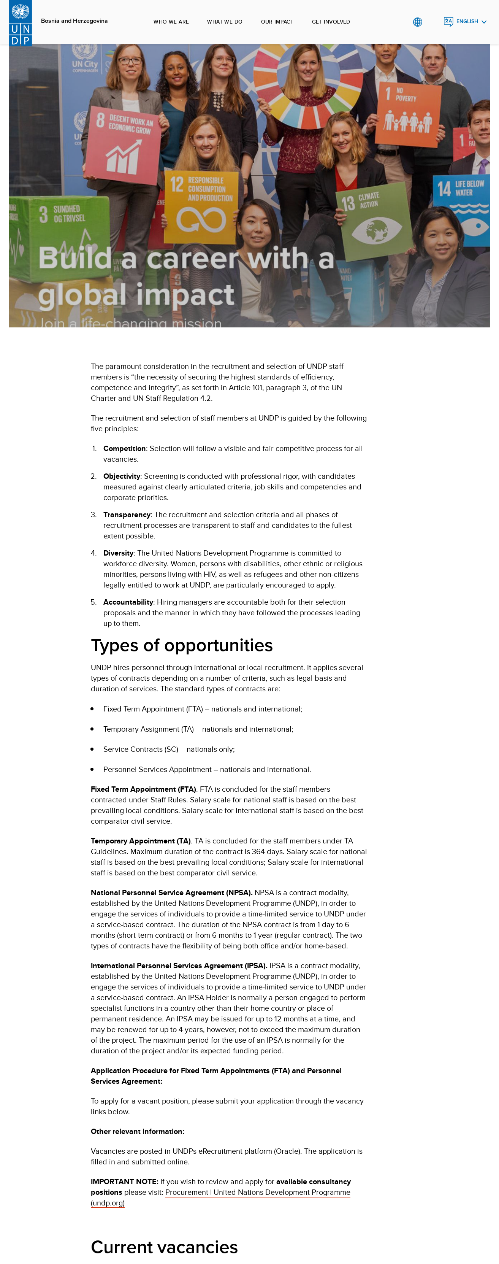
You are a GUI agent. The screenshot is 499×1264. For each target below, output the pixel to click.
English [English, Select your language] (467, 21)
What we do (224, 21)
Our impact (277, 21)
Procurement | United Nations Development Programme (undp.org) (220, 1197)
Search (433, 22)
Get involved (331, 21)
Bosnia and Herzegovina (74, 21)
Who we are (171, 21)
